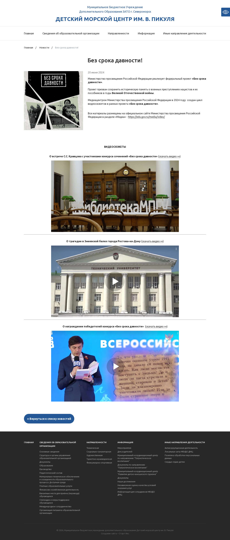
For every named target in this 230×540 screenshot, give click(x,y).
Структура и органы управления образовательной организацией (55, 456)
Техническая (93, 448)
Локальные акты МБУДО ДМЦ (179, 451)
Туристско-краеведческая (99, 459)
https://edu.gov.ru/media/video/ (146, 116)
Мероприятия (124, 448)
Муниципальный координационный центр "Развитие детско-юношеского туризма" (138, 472)
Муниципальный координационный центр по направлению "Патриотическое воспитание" (138, 458)
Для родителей (125, 451)
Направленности (118, 33)
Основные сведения (49, 451)
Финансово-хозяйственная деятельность (59, 490)
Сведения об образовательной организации (70, 33)
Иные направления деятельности (184, 33)
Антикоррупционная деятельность (181, 448)
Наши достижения (126, 481)
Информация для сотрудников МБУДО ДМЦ (136, 493)
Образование (46, 465)
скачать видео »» (169, 156)
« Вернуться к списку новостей (49, 418)
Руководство (45, 469)
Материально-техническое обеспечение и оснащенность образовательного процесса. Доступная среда (59, 479)
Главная (29, 33)
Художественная (95, 455)
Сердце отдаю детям (175, 462)
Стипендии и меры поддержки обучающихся (54, 501)
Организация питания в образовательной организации (59, 511)
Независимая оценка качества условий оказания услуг (137, 486)
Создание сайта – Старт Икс (115, 533)
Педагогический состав (50, 473)
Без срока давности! (66, 47)
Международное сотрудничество (55, 506)
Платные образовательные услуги (55, 486)
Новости (44, 47)
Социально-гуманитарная (99, 451)
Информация (146, 33)
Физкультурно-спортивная (99, 463)
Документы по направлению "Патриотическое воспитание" (132, 466)
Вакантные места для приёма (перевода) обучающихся (59, 494)
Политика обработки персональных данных (182, 456)
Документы (44, 462)
